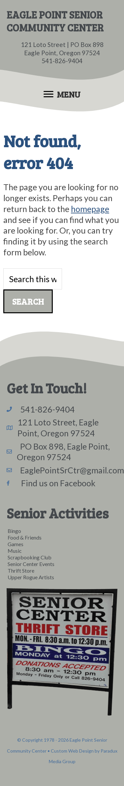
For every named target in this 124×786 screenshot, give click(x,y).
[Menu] (62, 94)
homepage (90, 209)
